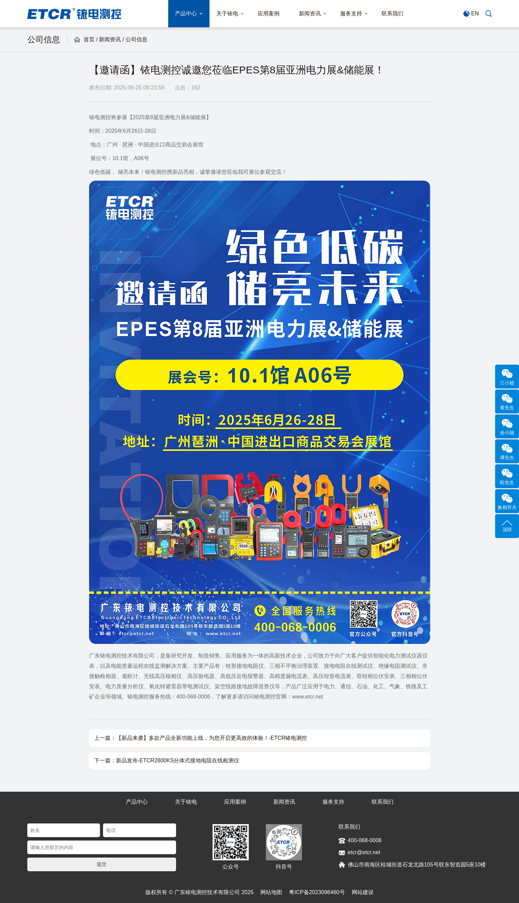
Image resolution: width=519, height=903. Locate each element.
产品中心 (189, 13)
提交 (101, 864)
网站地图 (271, 892)
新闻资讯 (313, 13)
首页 (89, 39)
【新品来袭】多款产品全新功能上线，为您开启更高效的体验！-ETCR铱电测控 (211, 738)
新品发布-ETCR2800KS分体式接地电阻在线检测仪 (178, 760)
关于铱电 (230, 13)
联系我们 (395, 13)
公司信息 (136, 39)
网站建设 (363, 892)
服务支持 (354, 13)
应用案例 (271, 13)
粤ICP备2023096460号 (317, 892)
